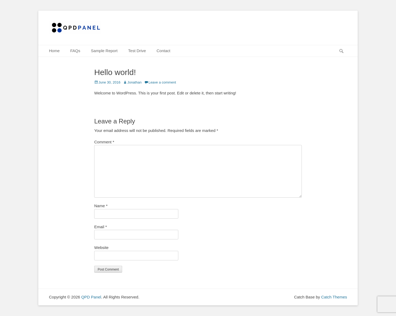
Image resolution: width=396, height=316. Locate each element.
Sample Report (104, 50)
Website (101, 247)
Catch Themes (334, 297)
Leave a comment (162, 82)
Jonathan (134, 82)
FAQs (75, 50)
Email (100, 226)
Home (54, 50)
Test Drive (137, 50)
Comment (104, 142)
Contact (163, 50)
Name (101, 205)
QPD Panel (91, 297)
